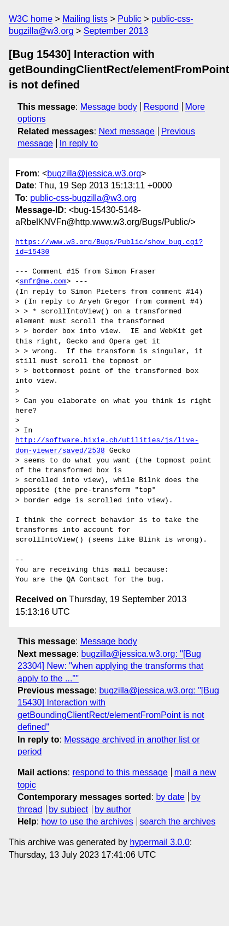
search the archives (178, 821)
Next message (127, 131)
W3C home (30, 18)
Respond (161, 106)
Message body (108, 106)
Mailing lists (85, 18)
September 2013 (116, 30)
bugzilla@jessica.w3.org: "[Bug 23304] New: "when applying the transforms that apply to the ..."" (110, 666)
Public (130, 18)
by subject (68, 809)
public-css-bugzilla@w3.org (83, 198)
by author (113, 809)
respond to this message (119, 772)
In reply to (79, 143)
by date (170, 797)
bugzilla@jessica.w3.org (94, 173)
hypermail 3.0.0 (159, 842)
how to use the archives (87, 821)
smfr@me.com (43, 282)
